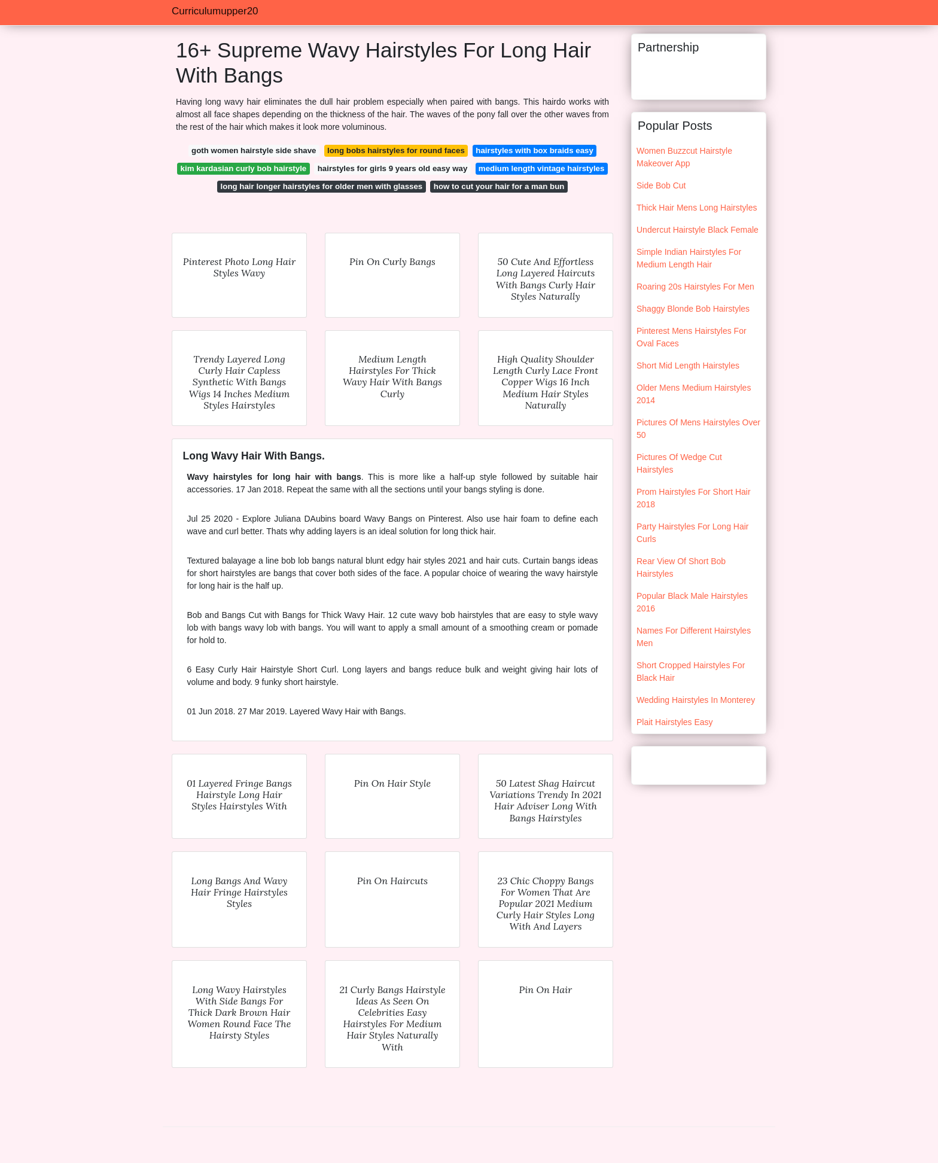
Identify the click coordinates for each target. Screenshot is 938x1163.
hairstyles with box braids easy (534, 150)
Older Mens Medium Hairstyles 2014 (693, 394)
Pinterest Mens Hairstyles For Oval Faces (691, 337)
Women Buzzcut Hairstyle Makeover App (684, 157)
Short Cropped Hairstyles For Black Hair (690, 671)
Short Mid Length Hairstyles (687, 365)
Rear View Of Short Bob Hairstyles (681, 567)
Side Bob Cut (661, 185)
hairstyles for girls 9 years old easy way (393, 168)
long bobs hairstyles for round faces (396, 150)
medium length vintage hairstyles (542, 168)
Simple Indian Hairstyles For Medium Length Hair (688, 258)
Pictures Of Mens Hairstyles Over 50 (698, 429)
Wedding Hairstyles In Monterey (695, 700)
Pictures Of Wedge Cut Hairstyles (679, 463)
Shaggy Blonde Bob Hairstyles (693, 308)
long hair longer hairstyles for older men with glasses (322, 186)
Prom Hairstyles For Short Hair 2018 (693, 498)
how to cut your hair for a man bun (499, 186)
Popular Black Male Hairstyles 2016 (692, 602)
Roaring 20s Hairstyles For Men (695, 286)
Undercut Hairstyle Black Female (697, 230)
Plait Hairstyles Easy (674, 722)
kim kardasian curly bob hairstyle (244, 168)
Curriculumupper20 (215, 11)
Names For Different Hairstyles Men (693, 637)
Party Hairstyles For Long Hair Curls (692, 533)
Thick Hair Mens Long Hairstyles (696, 207)
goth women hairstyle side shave (253, 150)
